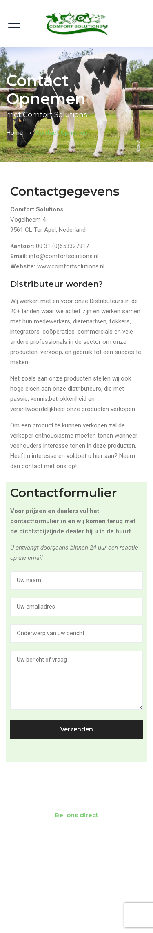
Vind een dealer (76, 857)
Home (14, 132)
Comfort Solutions (88, 907)
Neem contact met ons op (77, 791)
